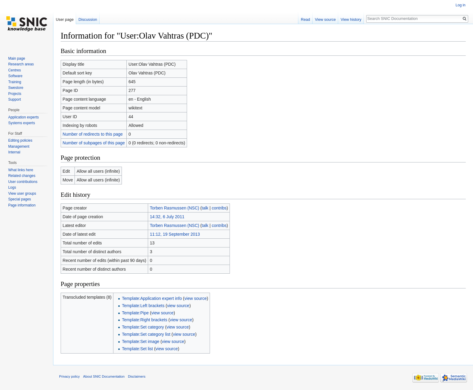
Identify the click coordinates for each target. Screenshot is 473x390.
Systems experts (21, 123)
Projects (14, 94)
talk (205, 208)
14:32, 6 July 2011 (167, 216)
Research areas (21, 64)
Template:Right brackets (144, 319)
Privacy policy (69, 376)
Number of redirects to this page (93, 134)
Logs (12, 187)
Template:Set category (143, 327)
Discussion (87, 19)
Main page (16, 58)
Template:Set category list (146, 334)
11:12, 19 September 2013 (175, 234)
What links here (20, 170)
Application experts (23, 117)
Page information (22, 205)
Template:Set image (140, 341)
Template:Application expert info (152, 298)
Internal (14, 152)
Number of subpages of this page (94, 142)
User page (65, 19)
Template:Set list (137, 348)
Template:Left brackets (143, 305)
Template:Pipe (135, 312)
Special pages (19, 199)
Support (14, 99)
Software (15, 76)
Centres (14, 70)
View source (325, 19)
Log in (460, 5)
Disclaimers (136, 376)
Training (14, 82)
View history (351, 19)
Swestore (15, 88)
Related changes (21, 176)
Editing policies (20, 140)
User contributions (22, 182)
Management (18, 146)
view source (195, 298)
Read (305, 19)
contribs (219, 208)
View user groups (22, 193)
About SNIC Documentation (104, 376)
